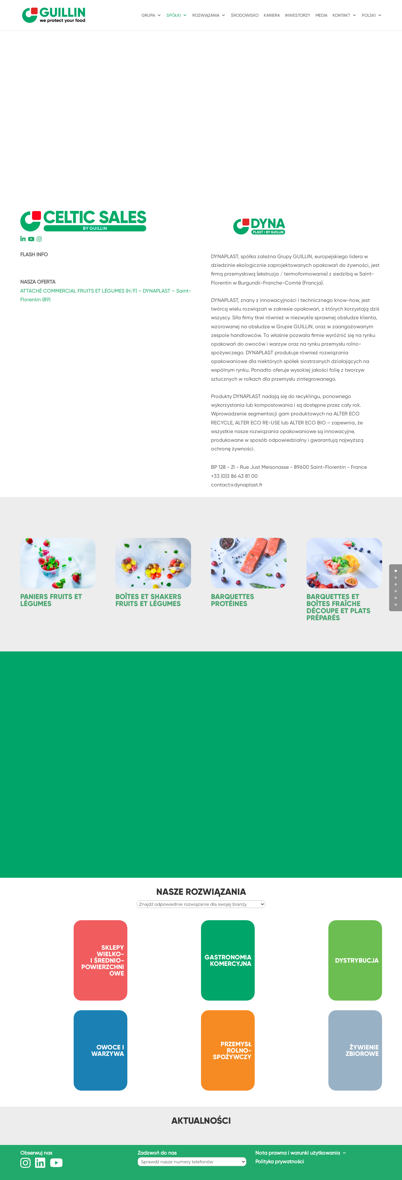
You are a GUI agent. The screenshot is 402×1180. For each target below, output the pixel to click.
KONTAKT (341, 15)
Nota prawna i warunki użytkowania (298, 1153)
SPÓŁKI (174, 15)
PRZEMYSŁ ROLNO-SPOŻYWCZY (232, 1050)
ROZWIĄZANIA (205, 15)
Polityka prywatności (279, 1161)
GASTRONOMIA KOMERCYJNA (228, 960)
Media (321, 15)
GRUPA (148, 15)
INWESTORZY (297, 15)
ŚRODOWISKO (245, 15)
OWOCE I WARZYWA (107, 1050)
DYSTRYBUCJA (357, 960)
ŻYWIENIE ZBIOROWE (362, 1050)
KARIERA (272, 15)
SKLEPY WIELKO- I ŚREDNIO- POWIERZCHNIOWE (102, 960)
